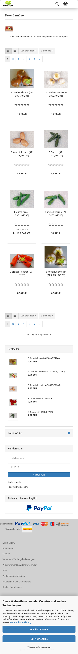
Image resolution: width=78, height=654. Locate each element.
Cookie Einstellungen (12, 587)
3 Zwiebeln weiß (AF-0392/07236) (56, 94)
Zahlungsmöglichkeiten (14, 576)
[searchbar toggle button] (57, 4)
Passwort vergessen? (18, 487)
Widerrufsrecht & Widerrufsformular (19, 565)
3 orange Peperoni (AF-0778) (22, 273)
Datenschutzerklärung (20, 622)
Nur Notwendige (39, 639)
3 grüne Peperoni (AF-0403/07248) (56, 214)
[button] (8, 51)
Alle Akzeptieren (39, 629)
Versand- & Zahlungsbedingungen (18, 559)
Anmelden (39, 475)
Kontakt (6, 553)
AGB (5, 570)
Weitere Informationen (39, 647)
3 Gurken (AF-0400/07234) (56, 154)
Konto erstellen (15, 482)
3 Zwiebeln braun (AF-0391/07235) (22, 94)
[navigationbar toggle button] (74, 4)
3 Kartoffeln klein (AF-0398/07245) (22, 154)
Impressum (8, 548)
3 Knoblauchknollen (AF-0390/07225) (56, 273)
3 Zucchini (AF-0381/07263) (22, 214)
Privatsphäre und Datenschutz (17, 581)
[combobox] (28, 51)
